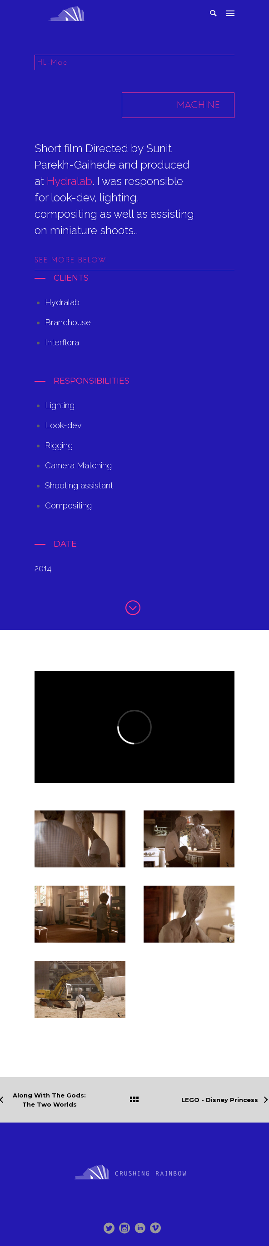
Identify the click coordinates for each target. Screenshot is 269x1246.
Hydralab (69, 181)
